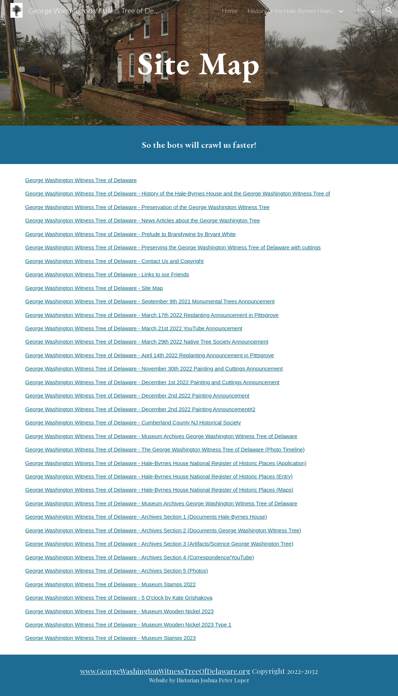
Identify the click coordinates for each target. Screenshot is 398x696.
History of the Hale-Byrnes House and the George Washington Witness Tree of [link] (292, 10)
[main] (199, 63)
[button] (389, 10)
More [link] (361, 10)
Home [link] (230, 10)
